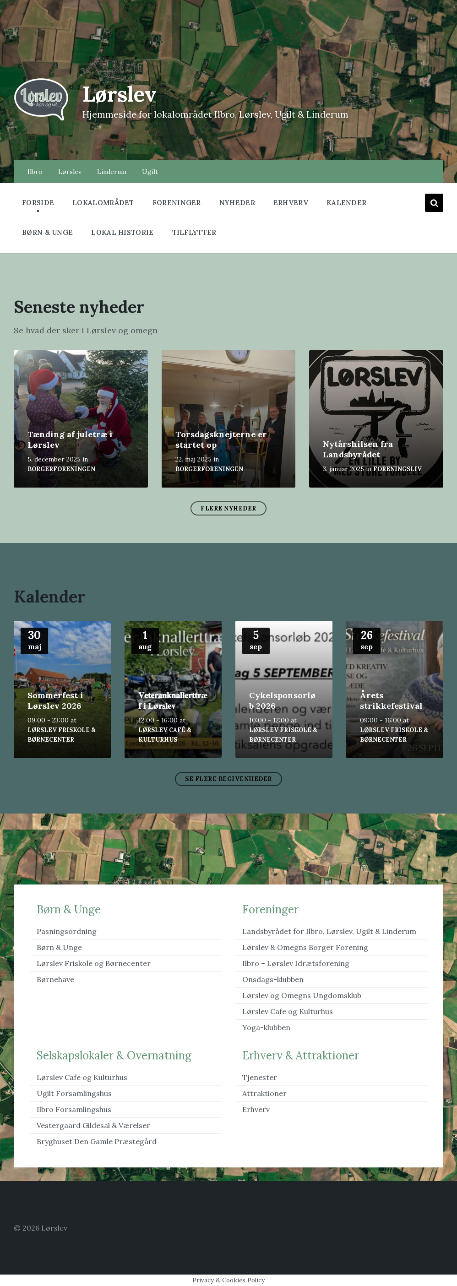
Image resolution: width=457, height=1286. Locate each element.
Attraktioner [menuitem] (264, 1093)
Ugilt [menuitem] (150, 172)
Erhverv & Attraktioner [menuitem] (300, 1056)
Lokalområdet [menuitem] (103, 202)
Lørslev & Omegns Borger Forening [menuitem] (305, 947)
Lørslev (121, 94)
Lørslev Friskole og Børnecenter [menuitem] (94, 963)
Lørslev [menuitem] (70, 172)
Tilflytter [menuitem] (194, 232)
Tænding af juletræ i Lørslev (70, 439)
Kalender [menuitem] (346, 202)
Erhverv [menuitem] (290, 202)
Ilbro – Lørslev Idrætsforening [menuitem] (295, 963)
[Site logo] (41, 119)
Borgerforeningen (61, 469)
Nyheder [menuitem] (237, 202)
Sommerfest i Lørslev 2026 (55, 700)
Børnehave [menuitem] (55, 979)
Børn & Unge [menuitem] (47, 232)
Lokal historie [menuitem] (122, 232)
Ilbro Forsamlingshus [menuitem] (74, 1109)
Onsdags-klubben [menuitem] (273, 979)
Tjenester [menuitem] (259, 1077)
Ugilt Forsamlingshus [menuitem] (74, 1093)
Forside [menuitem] (38, 202)
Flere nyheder (228, 508)
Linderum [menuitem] (111, 172)
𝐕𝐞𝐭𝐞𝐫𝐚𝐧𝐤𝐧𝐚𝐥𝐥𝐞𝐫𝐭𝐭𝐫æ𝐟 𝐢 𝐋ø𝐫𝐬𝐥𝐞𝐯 (172, 700)
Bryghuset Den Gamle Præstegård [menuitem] (97, 1141)
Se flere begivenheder (228, 779)
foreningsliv (397, 469)
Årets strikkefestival (391, 700)
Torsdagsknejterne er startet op (221, 439)
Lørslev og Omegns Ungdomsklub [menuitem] (301, 995)
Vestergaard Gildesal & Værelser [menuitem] (93, 1125)
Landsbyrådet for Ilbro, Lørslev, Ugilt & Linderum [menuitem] (329, 931)
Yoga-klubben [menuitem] (266, 1027)
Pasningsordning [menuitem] (67, 931)
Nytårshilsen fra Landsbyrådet (358, 449)
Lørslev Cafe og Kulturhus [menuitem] (287, 1011)
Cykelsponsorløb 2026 (282, 700)
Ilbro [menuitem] (35, 172)
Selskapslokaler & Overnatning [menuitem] (114, 1056)
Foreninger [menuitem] (176, 202)
